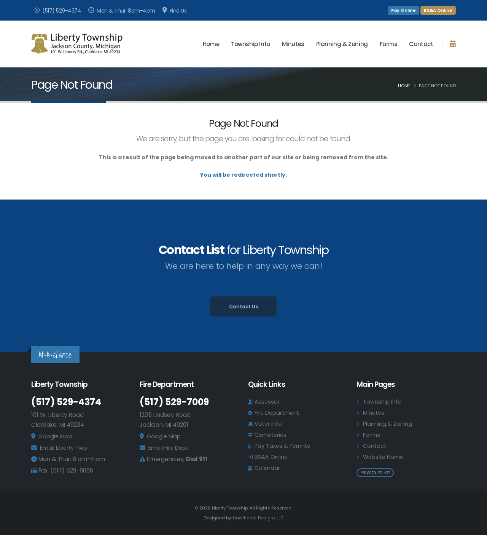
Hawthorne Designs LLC (258, 518)
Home (211, 44)
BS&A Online (438, 10)
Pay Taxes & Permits (284, 446)
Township (250, 44)
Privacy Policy (375, 473)
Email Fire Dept (168, 448)
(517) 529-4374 (67, 402)
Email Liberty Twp (64, 448)
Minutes (293, 44)
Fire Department (278, 413)
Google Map (55, 436)
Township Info (382, 402)
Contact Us (243, 316)
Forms (389, 44)
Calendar (268, 468)
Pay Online (403, 10)
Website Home (384, 457)
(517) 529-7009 (176, 402)
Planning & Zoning (342, 44)
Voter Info (269, 424)
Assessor (267, 402)
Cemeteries (272, 435)
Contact (421, 44)
